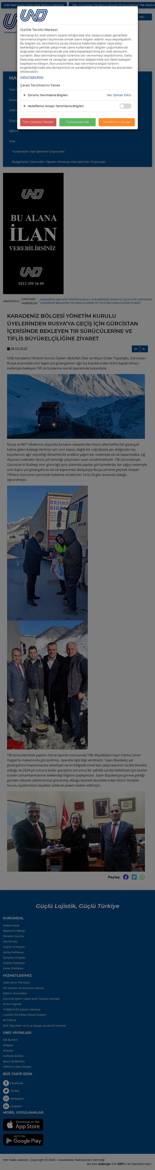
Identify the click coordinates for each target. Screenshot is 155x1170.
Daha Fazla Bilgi (31, 77)
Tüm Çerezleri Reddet (38, 122)
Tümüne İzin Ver (77, 122)
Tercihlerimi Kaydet (116, 122)
